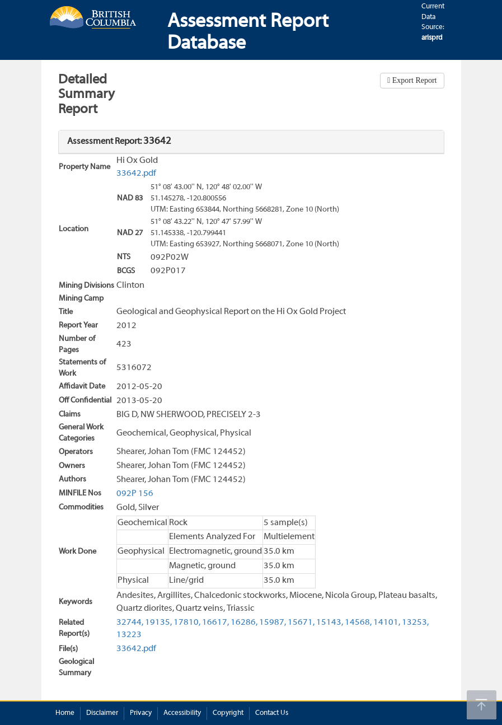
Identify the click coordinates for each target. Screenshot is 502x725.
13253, (415, 622)
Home (64, 713)
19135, (158, 622)
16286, (244, 622)
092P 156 (134, 493)
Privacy (141, 713)
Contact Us (271, 713)
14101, (386, 622)
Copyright (228, 713)
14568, (358, 622)
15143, (329, 622)
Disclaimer (102, 713)
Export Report (413, 80)
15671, (301, 622)
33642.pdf (136, 173)
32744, (129, 622)
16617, (215, 622)
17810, (186, 622)
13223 (129, 634)
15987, (272, 622)
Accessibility (182, 713)
